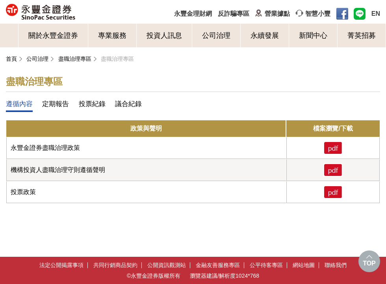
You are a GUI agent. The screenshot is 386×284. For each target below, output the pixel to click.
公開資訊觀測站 (166, 265)
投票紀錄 (92, 104)
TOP (369, 263)
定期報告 (55, 104)
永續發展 (265, 35)
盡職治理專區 (74, 59)
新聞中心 (313, 35)
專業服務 (112, 35)
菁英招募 (361, 35)
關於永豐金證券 (53, 35)
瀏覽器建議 (203, 276)
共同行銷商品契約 (115, 265)
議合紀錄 (128, 104)
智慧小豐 (317, 13)
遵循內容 (19, 104)
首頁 (11, 59)
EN (375, 13)
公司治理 (216, 35)
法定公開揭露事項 (61, 265)
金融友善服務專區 (218, 265)
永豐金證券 (71, 12)
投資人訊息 (164, 35)
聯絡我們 (336, 265)
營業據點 (277, 13)
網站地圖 (304, 265)
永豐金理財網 (193, 13)
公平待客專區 (266, 265)
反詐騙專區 (233, 13)
